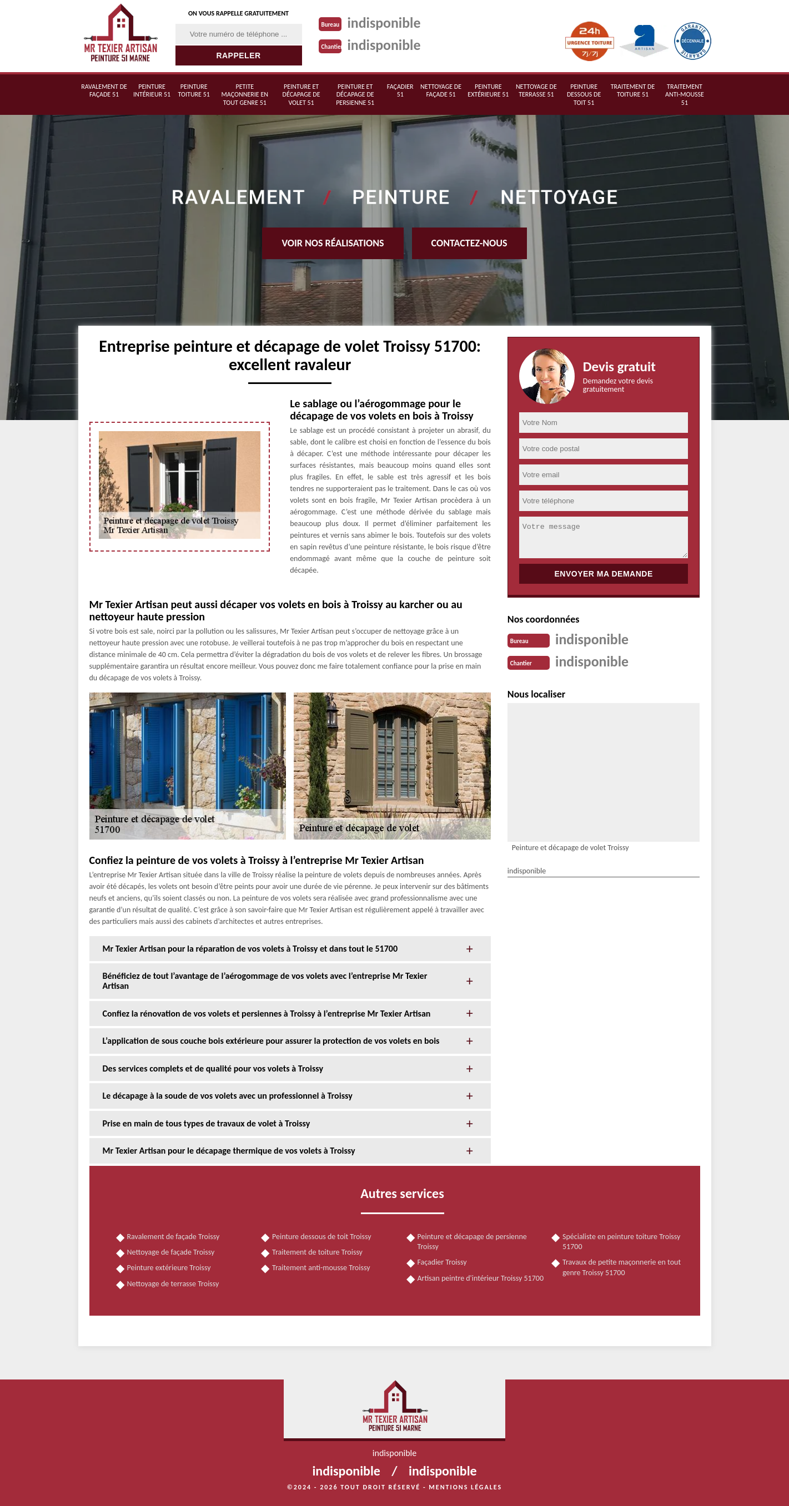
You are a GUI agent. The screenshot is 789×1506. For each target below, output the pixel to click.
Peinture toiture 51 (194, 90)
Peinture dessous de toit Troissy (321, 1236)
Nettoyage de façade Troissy (171, 1252)
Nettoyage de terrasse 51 (536, 90)
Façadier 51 (400, 90)
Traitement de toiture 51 (633, 90)
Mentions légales (465, 1487)
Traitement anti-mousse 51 (684, 95)
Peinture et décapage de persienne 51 (355, 95)
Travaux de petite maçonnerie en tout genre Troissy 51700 (621, 1267)
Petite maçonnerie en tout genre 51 (245, 95)
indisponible (384, 23)
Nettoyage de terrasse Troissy (173, 1283)
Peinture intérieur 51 (151, 90)
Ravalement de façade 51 (104, 90)
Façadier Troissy (442, 1262)
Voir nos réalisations (333, 243)
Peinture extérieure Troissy (169, 1267)
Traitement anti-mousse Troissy (321, 1267)
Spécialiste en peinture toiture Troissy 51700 (621, 1241)
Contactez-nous (469, 243)
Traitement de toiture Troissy (317, 1252)
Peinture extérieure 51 (488, 90)
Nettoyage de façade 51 (440, 90)
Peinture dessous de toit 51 (584, 95)
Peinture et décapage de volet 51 (301, 95)
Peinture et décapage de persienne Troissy (472, 1241)
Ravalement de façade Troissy (173, 1236)
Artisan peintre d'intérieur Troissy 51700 (481, 1278)
